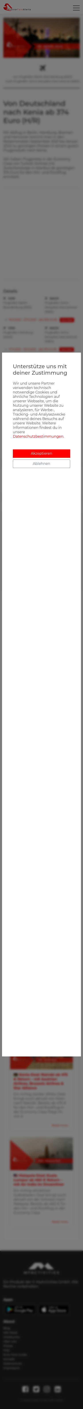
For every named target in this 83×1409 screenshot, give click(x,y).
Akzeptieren (41, 453)
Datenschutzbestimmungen (38, 436)
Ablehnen (41, 464)
